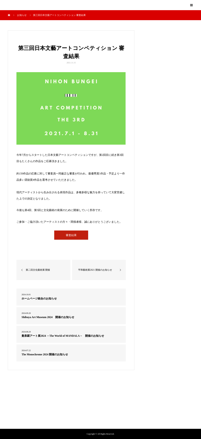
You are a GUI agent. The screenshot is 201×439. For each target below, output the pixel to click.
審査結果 (71, 235)
